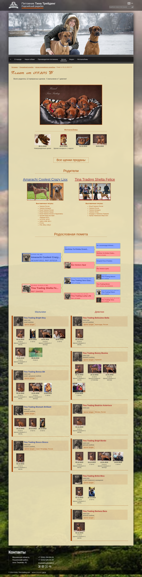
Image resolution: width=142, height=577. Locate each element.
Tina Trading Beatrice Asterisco (97, 408)
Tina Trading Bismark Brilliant (37, 409)
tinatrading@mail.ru (46, 565)
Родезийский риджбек (32, 6)
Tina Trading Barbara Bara (95, 514)
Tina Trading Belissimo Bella (96, 320)
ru (129, 3)
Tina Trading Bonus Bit (34, 374)
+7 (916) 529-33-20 (46, 562)
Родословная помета (71, 234)
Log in (44, 575)
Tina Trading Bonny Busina (95, 356)
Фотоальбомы (82, 59)
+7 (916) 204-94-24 (46, 560)
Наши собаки (30, 59)
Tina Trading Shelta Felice (95, 179)
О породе (17, 59)
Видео (71, 59)
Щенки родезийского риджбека (45, 67)
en (132, 3)
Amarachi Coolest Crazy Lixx (45, 179)
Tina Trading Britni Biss (94, 478)
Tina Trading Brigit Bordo (94, 443)
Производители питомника (48, 59)
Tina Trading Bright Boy (35, 320)
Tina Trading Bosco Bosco (36, 445)
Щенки (63, 59)
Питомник (38, 3)
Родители (71, 171)
